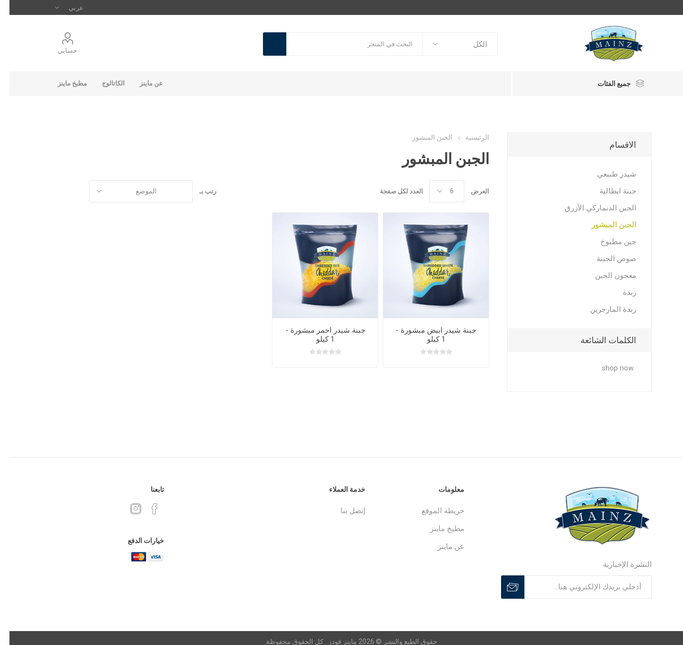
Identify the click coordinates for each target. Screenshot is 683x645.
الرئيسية (468, 137)
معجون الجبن (606, 275)
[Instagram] (126, 509)
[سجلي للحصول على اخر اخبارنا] (578, 587)
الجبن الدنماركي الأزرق (591, 207)
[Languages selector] (60, 7)
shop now (608, 368)
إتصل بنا (343, 510)
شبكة (67, 191)
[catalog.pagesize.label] (437, 191)
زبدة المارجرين (604, 309)
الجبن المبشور (604, 224)
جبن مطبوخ (609, 241)
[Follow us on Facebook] (145, 509)
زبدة (620, 292)
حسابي (58, 50)
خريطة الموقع (433, 510)
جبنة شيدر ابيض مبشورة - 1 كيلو (426, 335)
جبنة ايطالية (608, 190)
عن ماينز (142, 83)
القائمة (48, 191)
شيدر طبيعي (607, 174)
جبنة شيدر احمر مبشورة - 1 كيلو (316, 335)
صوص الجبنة (607, 258)
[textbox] (345, 44)
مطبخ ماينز (63, 83)
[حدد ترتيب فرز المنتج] (131, 191)
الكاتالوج (103, 83)
